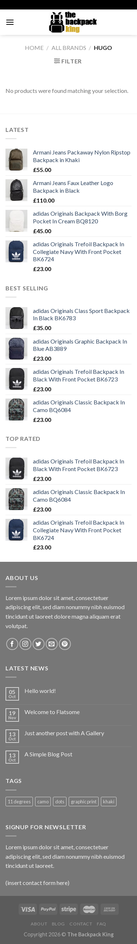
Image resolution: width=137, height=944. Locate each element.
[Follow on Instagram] (25, 644)
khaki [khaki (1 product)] (108, 801)
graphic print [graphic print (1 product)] (83, 801)
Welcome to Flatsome (52, 711)
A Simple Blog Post (48, 754)
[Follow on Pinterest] (65, 644)
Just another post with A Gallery (64, 732)
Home (34, 47)
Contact (80, 924)
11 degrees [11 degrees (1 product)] (19, 801)
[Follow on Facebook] (12, 644)
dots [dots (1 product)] (59, 801)
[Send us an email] (52, 644)
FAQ (101, 924)
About (39, 924)
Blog (58, 924)
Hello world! (40, 690)
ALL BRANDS (69, 47)
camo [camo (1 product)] (43, 801)
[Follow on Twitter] (39, 644)
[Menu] (9, 22)
